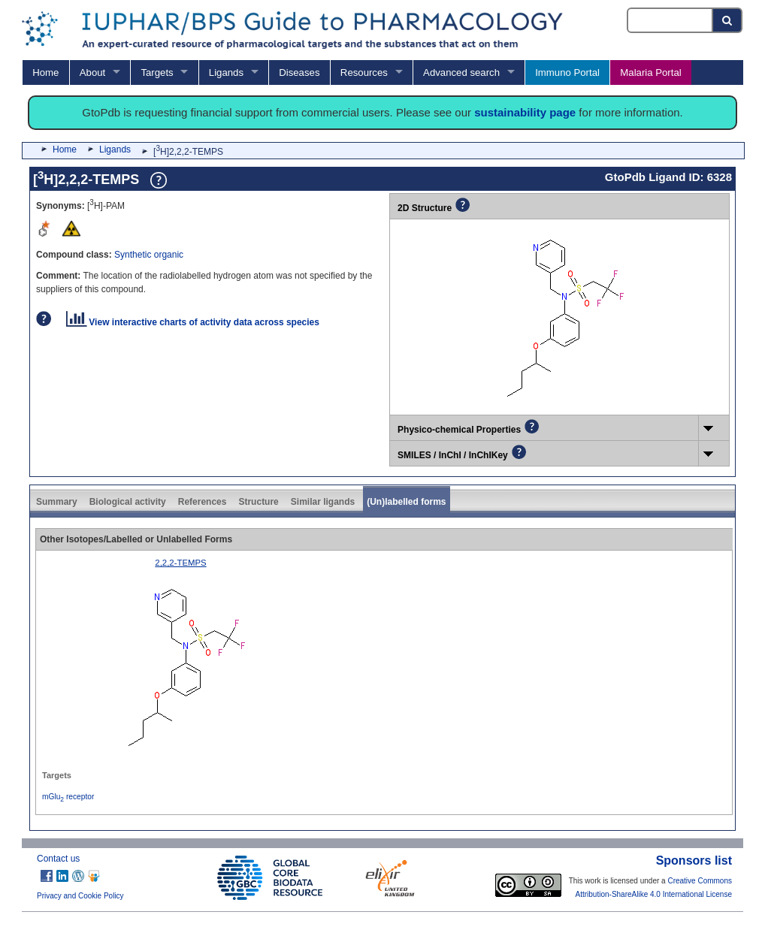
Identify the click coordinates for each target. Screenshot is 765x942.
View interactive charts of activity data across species (192, 322)
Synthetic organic (148, 254)
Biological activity (127, 502)
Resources (364, 72)
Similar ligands (323, 502)
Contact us (58, 858)
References (202, 502)
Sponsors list (694, 860)
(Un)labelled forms (406, 502)
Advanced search (461, 72)
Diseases (299, 72)
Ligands (226, 72)
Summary (56, 502)
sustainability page (525, 112)
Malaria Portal (650, 72)
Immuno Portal (567, 72)
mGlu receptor (68, 797)
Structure (258, 502)
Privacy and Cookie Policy (80, 896)
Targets (157, 72)
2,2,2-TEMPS (180, 562)
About (92, 72)
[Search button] (727, 20)
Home (45, 72)
